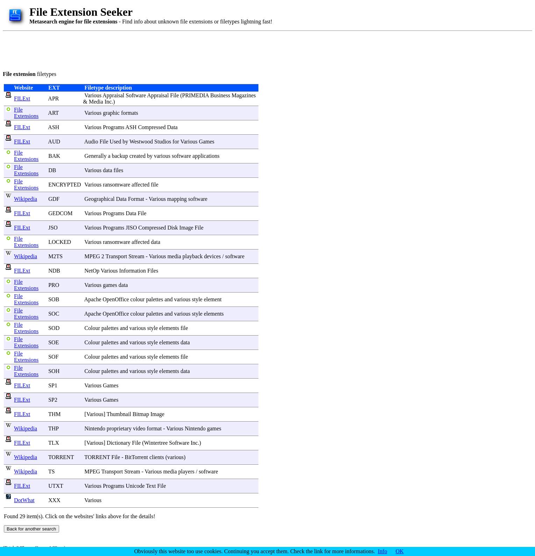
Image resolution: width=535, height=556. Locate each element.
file (154, 185)
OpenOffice (116, 299)
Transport (116, 256)
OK (399, 551)
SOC (53, 314)
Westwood (141, 142)
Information (132, 271)
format (154, 428)
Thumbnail (119, 414)
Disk (172, 228)
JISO (131, 228)
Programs (113, 127)
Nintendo (95, 428)
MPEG (92, 256)
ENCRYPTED (64, 185)
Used (115, 142)
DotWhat (24, 500)
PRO (53, 285)
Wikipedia (25, 199)
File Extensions (26, 113)
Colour (92, 328)
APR (53, 98)
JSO (53, 228)
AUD (54, 142)
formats (129, 113)
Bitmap (141, 414)
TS (51, 471)
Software (136, 95)
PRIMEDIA (195, 95)
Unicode (135, 486)
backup (120, 156)
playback (193, 256)
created (137, 156)
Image (186, 228)
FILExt (22, 98)
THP (53, 428)
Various (92, 95)
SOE (53, 342)
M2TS (55, 256)
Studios (162, 142)
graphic (111, 113)
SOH (53, 371)
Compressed (152, 127)
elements (214, 314)
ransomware (116, 185)
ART (53, 113)
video (139, 428)
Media (96, 102)
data (107, 170)
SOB (53, 299)
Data (172, 127)
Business (220, 95)
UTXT (55, 486)
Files (152, 271)
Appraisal (113, 95)
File (174, 95)
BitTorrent (136, 457)
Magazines (243, 95)
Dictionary (118, 443)
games (110, 285)
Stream (136, 256)
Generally (96, 156)
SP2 (52, 400)
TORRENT (61, 457)
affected (140, 185)
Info (382, 551)
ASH (53, 127)
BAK (54, 156)
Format (136, 199)
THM (54, 414)
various (162, 156)
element (213, 299)
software (181, 156)
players (186, 471)
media (174, 256)
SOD (53, 328)
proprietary (119, 428)
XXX (54, 500)
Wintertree (156, 443)
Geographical (100, 199)
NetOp (92, 271)
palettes (154, 299)
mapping (177, 199)
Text (151, 486)
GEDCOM (60, 213)
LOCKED (59, 242)
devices (212, 256)
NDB (54, 271)
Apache (92, 299)
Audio (91, 142)
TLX (53, 443)
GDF (53, 199)
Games (206, 142)
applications (205, 156)
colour (137, 299)
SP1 (52, 385)
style (197, 299)
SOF (53, 357)
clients (156, 457)
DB (52, 170)
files (118, 170)
